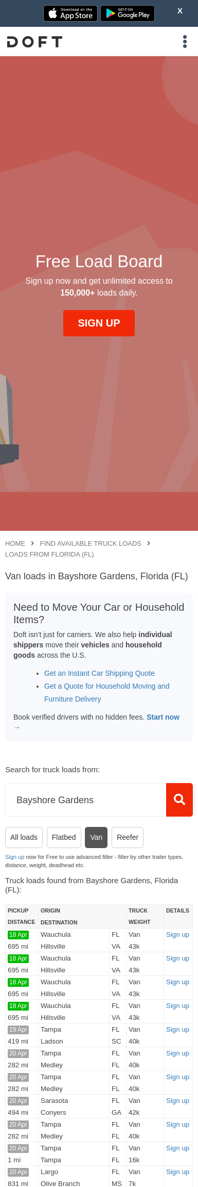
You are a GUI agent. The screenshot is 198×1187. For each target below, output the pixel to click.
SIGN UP (99, 323)
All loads (24, 837)
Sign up (14, 857)
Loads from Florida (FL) (49, 554)
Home (15, 543)
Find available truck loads (90, 543)
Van (96, 837)
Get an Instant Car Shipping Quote (99, 673)
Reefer (127, 837)
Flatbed (64, 837)
